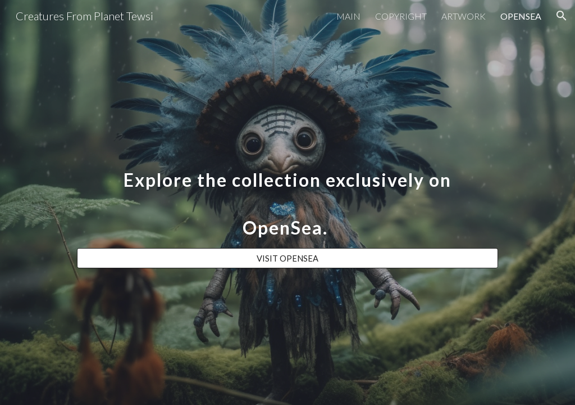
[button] (561, 15)
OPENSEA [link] (520, 16)
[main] (287, 193)
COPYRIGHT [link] (401, 16)
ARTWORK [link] (463, 16)
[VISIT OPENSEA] (287, 258)
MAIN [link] (348, 16)
